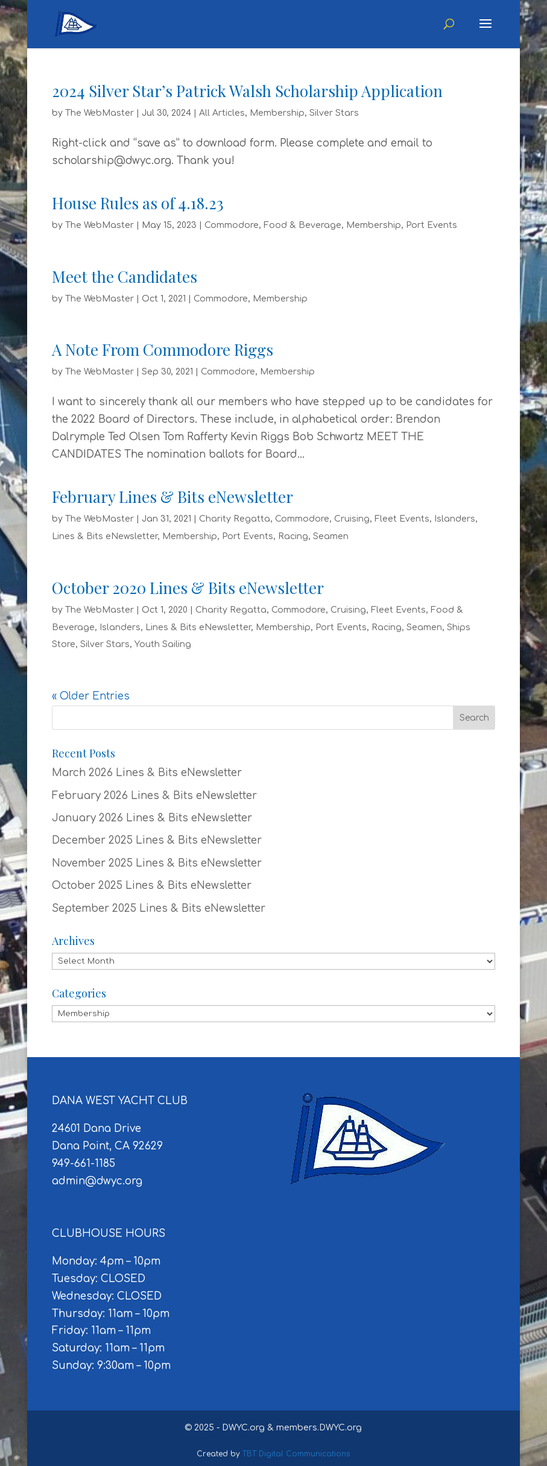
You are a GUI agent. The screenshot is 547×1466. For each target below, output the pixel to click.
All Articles (222, 113)
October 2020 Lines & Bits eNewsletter (188, 587)
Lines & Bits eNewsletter (104, 536)
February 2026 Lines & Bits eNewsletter (154, 795)
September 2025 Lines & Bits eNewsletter (158, 908)
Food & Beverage (302, 225)
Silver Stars (334, 113)
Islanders (454, 518)
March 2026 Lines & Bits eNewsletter (147, 773)
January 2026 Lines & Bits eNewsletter (152, 818)
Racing (293, 536)
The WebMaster (99, 113)
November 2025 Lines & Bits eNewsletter (157, 863)
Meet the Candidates (124, 276)
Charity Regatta (234, 518)
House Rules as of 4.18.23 (138, 202)
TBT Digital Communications (296, 1454)
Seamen (331, 536)
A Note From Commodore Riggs (162, 349)
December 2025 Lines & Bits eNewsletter (157, 840)
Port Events (431, 225)
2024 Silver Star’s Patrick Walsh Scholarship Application (247, 90)
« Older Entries (91, 696)
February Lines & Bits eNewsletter (172, 496)
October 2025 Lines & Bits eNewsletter (151, 885)
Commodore (231, 225)
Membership (277, 113)
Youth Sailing (162, 644)
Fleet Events (402, 518)
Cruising (352, 518)
